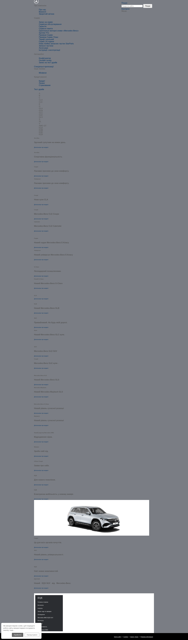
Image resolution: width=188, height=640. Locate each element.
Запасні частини (46, 46)
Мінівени (43, 73)
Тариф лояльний (46, 39)
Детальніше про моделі (41, 147)
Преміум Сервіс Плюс (48, 37)
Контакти (125, 9)
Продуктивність (42, 626)
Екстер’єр (41, 620)
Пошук (124, 3)
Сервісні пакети (46, 29)
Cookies (125, 636)
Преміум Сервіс (46, 35)
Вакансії (42, 12)
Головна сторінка (43, 602)
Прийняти (17, 635)
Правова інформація (146, 636)
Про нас (42, 10)
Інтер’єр (40, 623)
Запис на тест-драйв (48, 63)
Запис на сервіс (46, 22)
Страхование (44, 85)
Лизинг (42, 83)
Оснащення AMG (43, 630)
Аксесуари (43, 48)
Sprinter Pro (44, 33)
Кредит (42, 81)
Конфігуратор (45, 58)
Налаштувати (32, 635)
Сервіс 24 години (46, 41)
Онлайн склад (45, 60)
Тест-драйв (39, 89)
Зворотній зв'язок (46, 14)
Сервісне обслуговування (50, 24)
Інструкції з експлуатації (49, 50)
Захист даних (134, 636)
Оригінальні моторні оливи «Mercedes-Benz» (59, 31)
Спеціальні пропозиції (44, 67)
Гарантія (42, 26)
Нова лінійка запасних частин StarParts (56, 44)
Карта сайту (117, 636)
